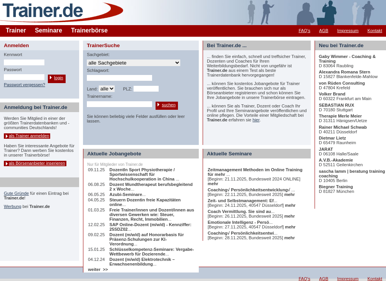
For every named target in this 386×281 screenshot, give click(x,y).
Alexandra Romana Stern (344, 72)
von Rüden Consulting (342, 83)
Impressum (348, 30)
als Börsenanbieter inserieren (37, 163)
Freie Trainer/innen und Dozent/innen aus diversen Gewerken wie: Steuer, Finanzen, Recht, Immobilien (152, 214)
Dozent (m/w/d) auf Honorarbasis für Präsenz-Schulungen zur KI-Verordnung (147, 239)
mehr (213, 183)
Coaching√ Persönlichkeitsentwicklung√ (249, 189)
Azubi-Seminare (126, 194)
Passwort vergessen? (24, 84)
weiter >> (98, 269)
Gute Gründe (16, 193)
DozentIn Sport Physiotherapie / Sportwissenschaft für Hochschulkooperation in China (143, 174)
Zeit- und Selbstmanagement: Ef (241, 200)
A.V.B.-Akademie (336, 160)
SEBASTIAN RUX (336, 105)
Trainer (16, 30)
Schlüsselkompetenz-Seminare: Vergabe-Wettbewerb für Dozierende (152, 251)
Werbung (12, 206)
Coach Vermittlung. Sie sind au (239, 211)
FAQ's (304, 30)
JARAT (326, 149)
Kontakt (374, 30)
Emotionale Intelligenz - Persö (238, 222)
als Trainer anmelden (29, 135)
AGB (323, 30)
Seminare (48, 30)
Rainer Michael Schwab (343, 127)
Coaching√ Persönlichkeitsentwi (241, 233)
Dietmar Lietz (332, 138)
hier (255, 120)
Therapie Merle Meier (340, 116)
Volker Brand (332, 94)
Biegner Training (336, 186)
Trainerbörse (89, 30)
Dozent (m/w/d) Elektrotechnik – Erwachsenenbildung (142, 261)
